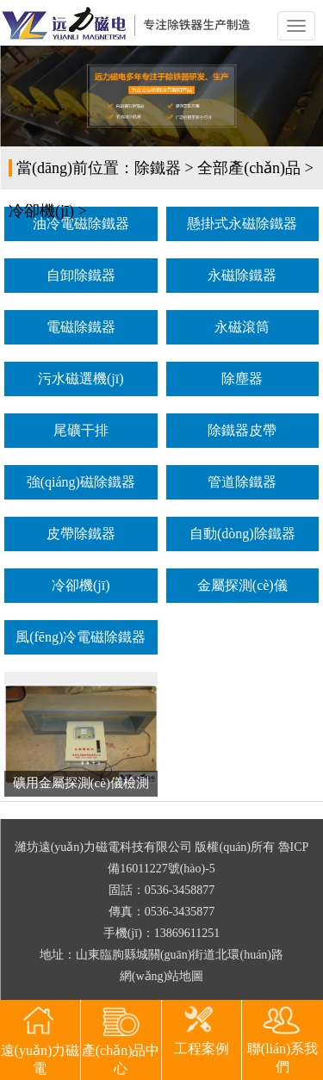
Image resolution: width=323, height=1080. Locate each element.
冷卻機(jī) (41, 211)
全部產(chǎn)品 (249, 168)
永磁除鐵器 (242, 275)
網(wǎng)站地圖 (161, 976)
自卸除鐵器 (81, 275)
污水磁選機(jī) (81, 378)
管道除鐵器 (242, 482)
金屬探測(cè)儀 (242, 585)
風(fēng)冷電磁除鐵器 (81, 637)
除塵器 (242, 378)
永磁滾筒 (242, 327)
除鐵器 (157, 168)
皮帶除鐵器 (81, 533)
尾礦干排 (81, 430)
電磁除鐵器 (81, 327)
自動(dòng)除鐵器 (242, 533)
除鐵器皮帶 (242, 430)
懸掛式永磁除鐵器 (242, 223)
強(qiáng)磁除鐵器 (81, 482)
